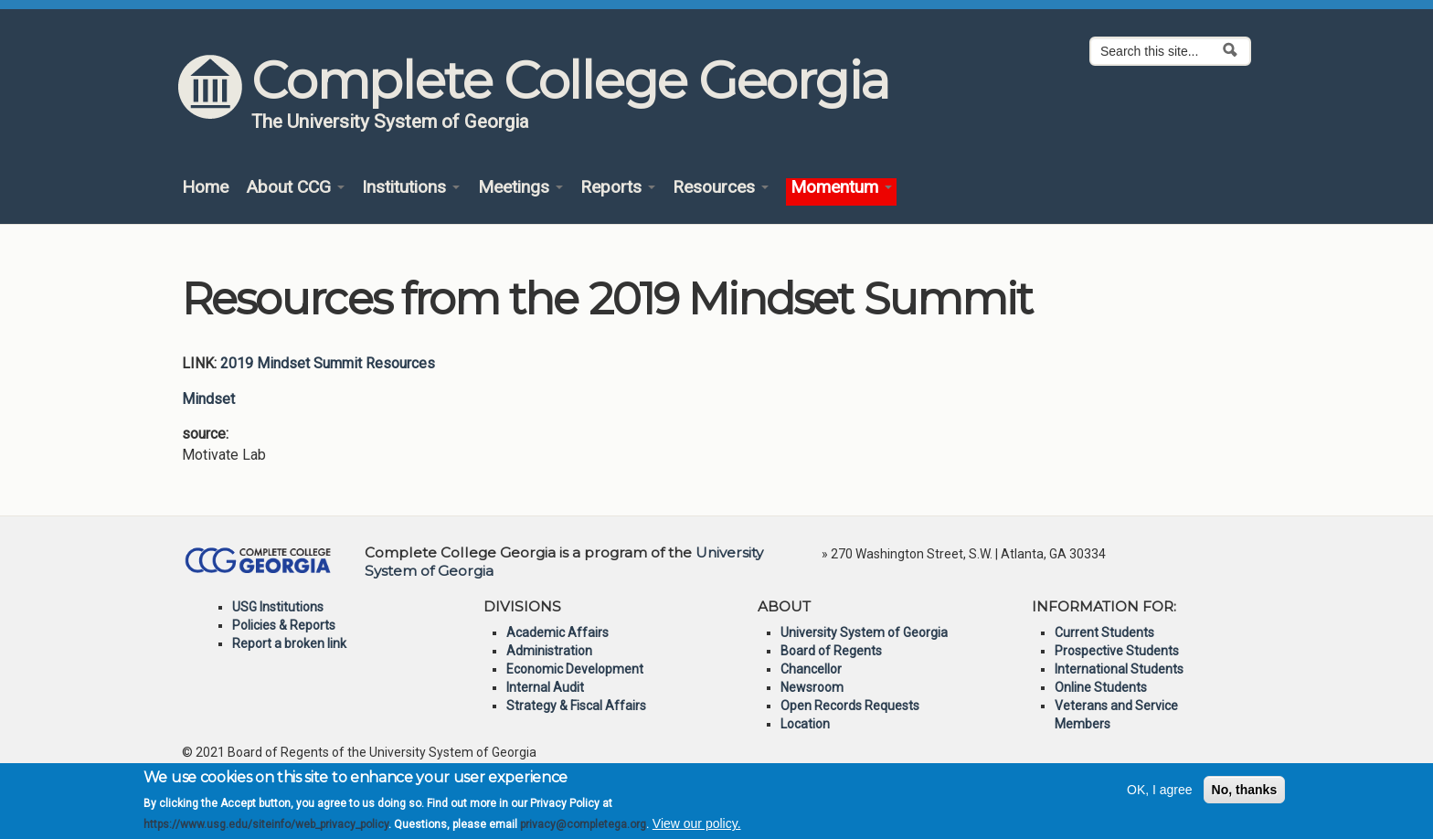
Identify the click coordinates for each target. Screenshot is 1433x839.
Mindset (208, 399)
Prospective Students (1117, 650)
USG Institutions (278, 607)
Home (205, 187)
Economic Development (574, 669)
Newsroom (812, 687)
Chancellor (811, 669)
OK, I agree (1160, 796)
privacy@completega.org (583, 830)
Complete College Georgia (569, 80)
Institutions (411, 187)
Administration (549, 650)
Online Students (1101, 687)
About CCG (295, 187)
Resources (721, 187)
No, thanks (1245, 796)
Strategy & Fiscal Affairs (576, 705)
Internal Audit (545, 687)
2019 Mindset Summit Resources (327, 363)
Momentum (841, 187)
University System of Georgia (864, 632)
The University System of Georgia (390, 122)
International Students (1119, 669)
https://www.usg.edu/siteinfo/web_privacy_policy (265, 830)
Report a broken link (289, 643)
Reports (617, 187)
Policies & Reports (283, 625)
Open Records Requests (849, 705)
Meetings (520, 187)
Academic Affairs (557, 632)
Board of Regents (831, 650)
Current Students (1104, 632)
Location (805, 724)
